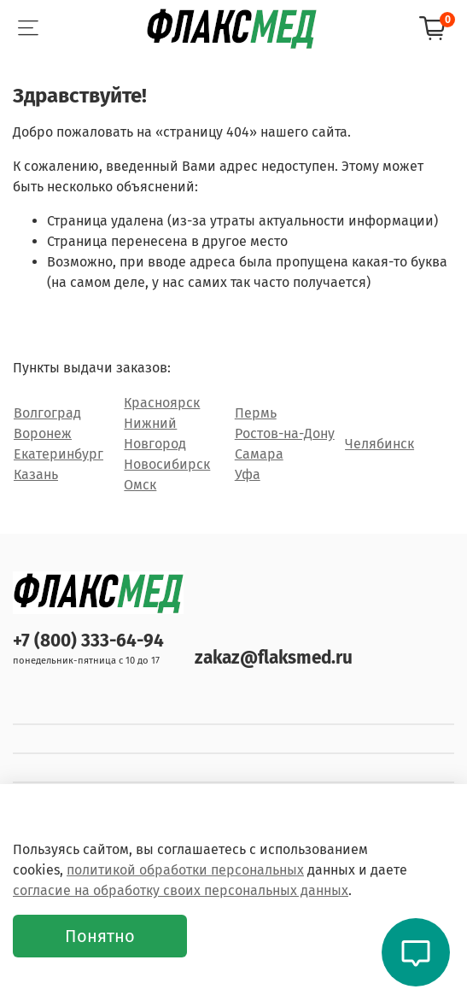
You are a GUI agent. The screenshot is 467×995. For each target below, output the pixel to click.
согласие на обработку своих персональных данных (180, 890)
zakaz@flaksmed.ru (274, 658)
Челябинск (379, 444)
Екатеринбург (58, 454)
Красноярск (162, 403)
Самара (259, 454)
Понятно (100, 936)
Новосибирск (167, 464)
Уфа (247, 474)
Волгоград (47, 413)
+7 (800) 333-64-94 (88, 641)
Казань (36, 474)
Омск (140, 485)
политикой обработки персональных (185, 870)
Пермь (256, 413)
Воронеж (43, 433)
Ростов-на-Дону (285, 433)
